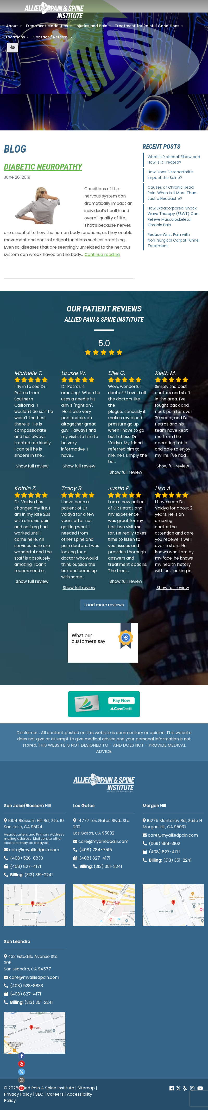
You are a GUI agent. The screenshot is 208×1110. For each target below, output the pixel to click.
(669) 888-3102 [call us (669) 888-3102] (162, 844)
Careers (55, 1094)
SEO (39, 1094)
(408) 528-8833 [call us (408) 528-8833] (23, 858)
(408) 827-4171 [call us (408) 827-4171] (22, 866)
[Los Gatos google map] (104, 905)
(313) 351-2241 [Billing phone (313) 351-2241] (28, 875)
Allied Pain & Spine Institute (46, 1088)
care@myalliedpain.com (31, 850)
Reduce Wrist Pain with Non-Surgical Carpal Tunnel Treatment (173, 240)
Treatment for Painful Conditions (149, 27)
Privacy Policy (18, 1094)
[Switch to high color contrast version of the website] (12, 48)
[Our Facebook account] (172, 1088)
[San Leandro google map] (34, 1033)
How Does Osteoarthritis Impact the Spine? (170, 174)
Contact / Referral (53, 38)
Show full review (32, 466)
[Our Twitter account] (178, 1088)
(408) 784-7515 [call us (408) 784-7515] (92, 850)
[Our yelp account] (185, 1088)
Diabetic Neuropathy (43, 167)
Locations (18, 38)
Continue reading (102, 254)
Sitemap (86, 1088)
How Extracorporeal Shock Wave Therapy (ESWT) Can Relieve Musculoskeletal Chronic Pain (173, 217)
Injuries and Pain (93, 27)
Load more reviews (104, 605)
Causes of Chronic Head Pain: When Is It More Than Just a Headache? (172, 193)
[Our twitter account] (21, 1072)
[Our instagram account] (192, 1088)
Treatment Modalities (49, 27)
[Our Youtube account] (200, 1088)
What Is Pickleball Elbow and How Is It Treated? (174, 159)
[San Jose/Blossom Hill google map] (34, 905)
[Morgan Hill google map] (173, 905)
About (14, 27)
